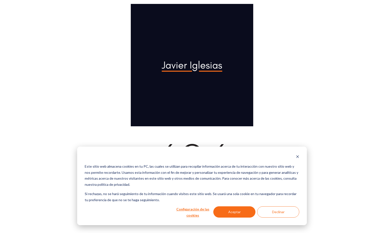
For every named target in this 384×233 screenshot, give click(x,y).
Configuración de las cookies (192, 212)
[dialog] (192, 186)
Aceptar (234, 212)
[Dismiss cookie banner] (297, 157)
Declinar (278, 212)
